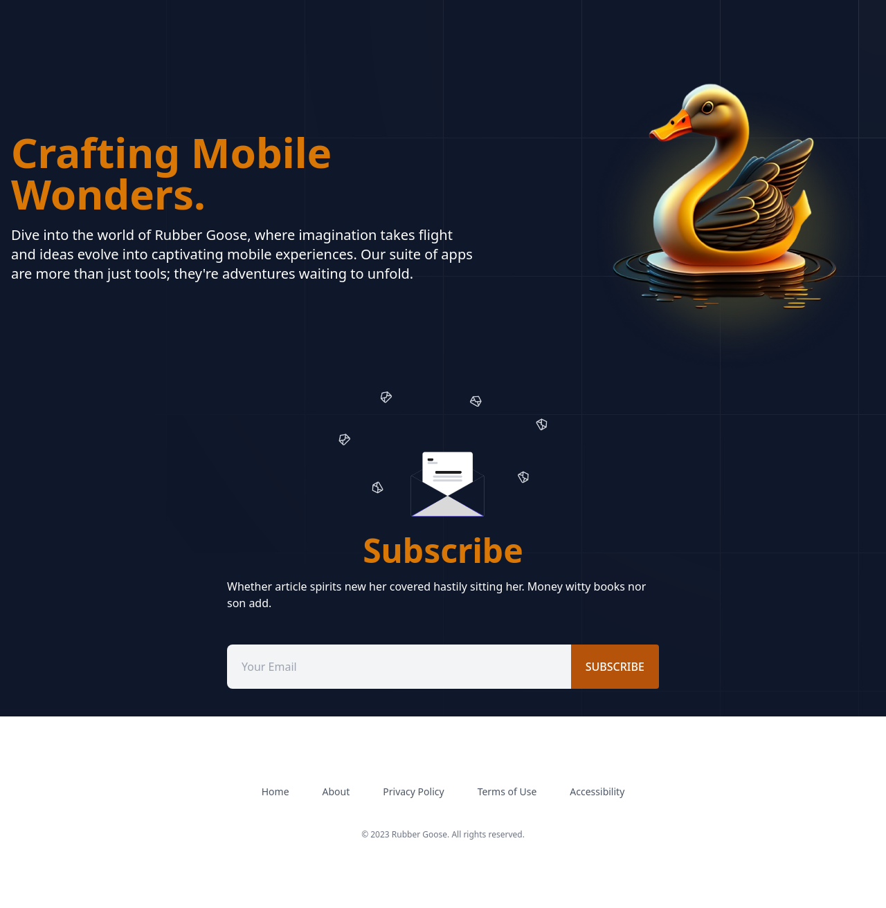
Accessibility (597, 791)
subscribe (615, 666)
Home (275, 791)
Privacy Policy (413, 791)
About (336, 791)
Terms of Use (507, 791)
